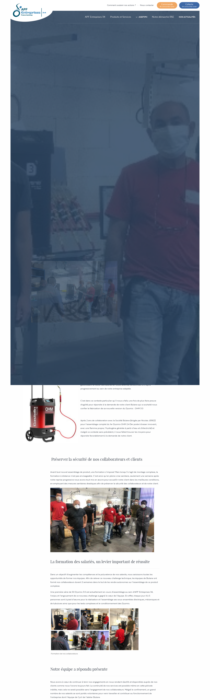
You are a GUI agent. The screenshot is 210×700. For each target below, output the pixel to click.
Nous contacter (147, 5)
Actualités (129, 270)
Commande (167, 5)
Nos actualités (187, 17)
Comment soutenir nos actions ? (121, 5)
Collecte (189, 5)
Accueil (116, 270)
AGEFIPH (143, 17)
